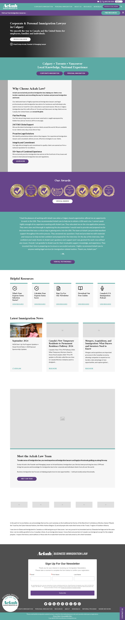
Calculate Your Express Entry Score (40, 296)
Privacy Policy (57, 616)
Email (32, 574)
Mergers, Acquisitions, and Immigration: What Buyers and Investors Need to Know (98, 345)
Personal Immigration (63, 6)
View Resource (18, 304)
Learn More (20, 161)
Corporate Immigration (43, 6)
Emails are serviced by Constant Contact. (71, 587)
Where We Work (105, 609)
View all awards (62, 201)
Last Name (77, 574)
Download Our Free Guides (84, 294)
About (67, 609)
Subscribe (62, 593)
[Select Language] (119, 1)
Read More (53, 368)
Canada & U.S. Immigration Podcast (105, 296)
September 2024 (20, 341)
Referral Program (89, 609)
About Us (77, 6)
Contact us (122, 613)
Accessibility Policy (67, 616)
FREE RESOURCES (111, 13)
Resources (88, 6)
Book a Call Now (111, 6)
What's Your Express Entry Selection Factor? (18, 297)
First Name (55, 574)
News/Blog (98, 6)
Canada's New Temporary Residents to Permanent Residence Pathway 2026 (61, 343)
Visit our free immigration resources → (14, 13)
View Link (16, 368)
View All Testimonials (62, 262)
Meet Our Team (27, 479)
